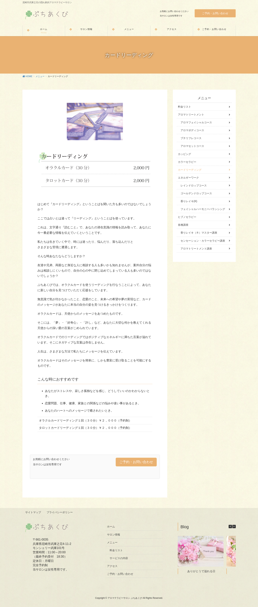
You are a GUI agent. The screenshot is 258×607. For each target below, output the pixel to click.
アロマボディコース (192, 130)
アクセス (112, 565)
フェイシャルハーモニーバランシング (203, 209)
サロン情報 (113, 534)
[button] (234, 526)
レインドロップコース (194, 185)
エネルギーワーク (188, 177)
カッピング (184, 154)
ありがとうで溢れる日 (201, 571)
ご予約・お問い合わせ (215, 13)
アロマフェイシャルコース (196, 122)
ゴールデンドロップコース (196, 193)
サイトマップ (33, 512)
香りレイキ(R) (189, 201)
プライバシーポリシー (60, 512)
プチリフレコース (191, 138)
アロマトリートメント (191, 114)
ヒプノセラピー (187, 216)
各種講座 (183, 224)
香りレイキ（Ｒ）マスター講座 (199, 232)
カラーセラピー (187, 161)
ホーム (111, 526)
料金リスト (184, 106)
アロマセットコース (192, 145)
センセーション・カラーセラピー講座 (203, 240)
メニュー (112, 542)
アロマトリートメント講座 (196, 248)
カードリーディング (189, 169)
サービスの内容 (119, 557)
